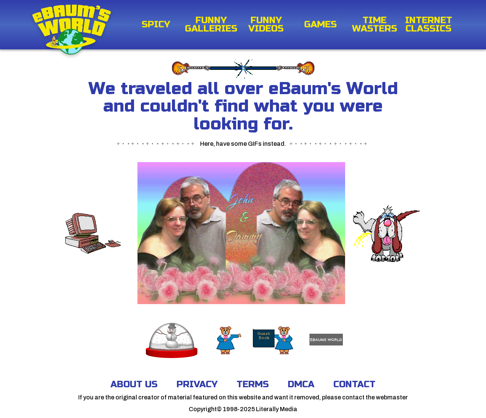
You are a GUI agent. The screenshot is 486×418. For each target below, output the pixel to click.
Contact (354, 384)
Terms (253, 384)
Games (320, 25)
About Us (134, 384)
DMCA (301, 384)
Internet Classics (428, 24)
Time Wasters (374, 24)
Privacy (197, 384)
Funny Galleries (211, 24)
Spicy (156, 25)
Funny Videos (266, 24)
